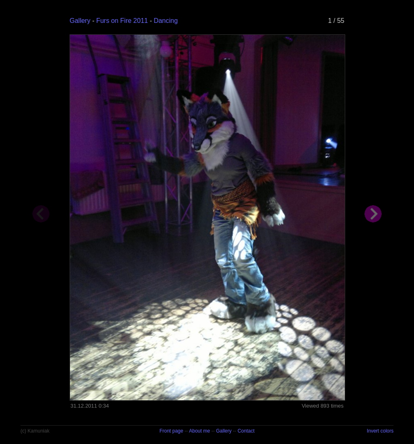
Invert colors (380, 431)
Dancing (166, 20)
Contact (246, 431)
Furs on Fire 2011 (122, 20)
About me (199, 431)
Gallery (80, 20)
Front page (171, 431)
